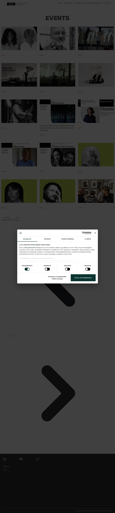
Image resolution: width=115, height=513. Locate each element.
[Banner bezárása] (95, 233)
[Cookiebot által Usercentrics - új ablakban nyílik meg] (83, 233)
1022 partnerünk (29, 247)
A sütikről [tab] (88, 239)
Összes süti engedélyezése (83, 277)
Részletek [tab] (47, 239)
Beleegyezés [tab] (27, 239)
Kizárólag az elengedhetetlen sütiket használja (57, 278)
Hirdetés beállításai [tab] (67, 239)
